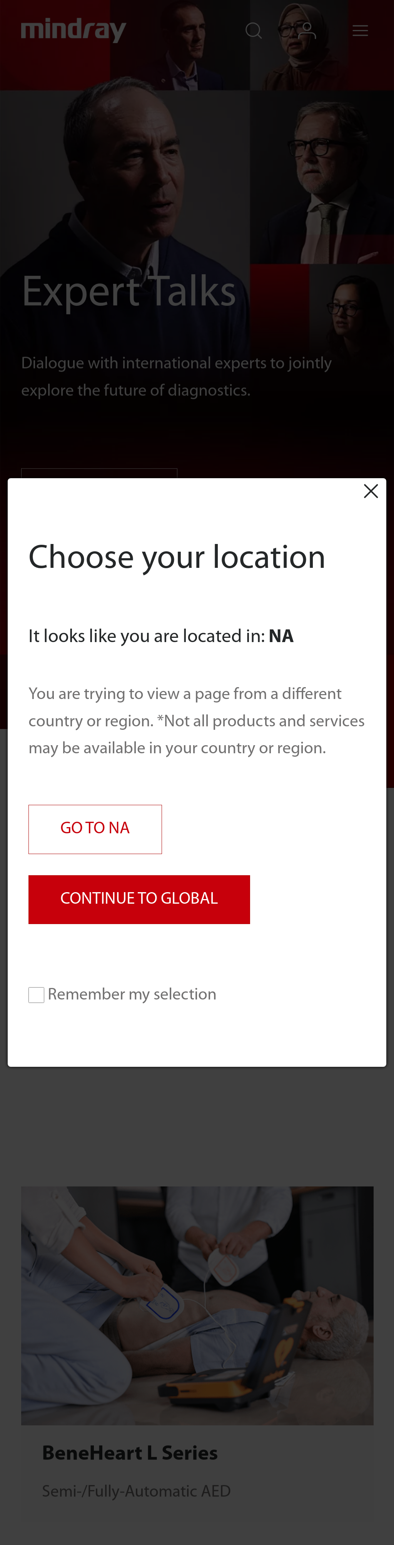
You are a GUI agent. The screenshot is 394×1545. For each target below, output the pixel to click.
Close (370, 490)
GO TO (95, 829)
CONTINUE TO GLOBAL (139, 899)
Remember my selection (122, 995)
